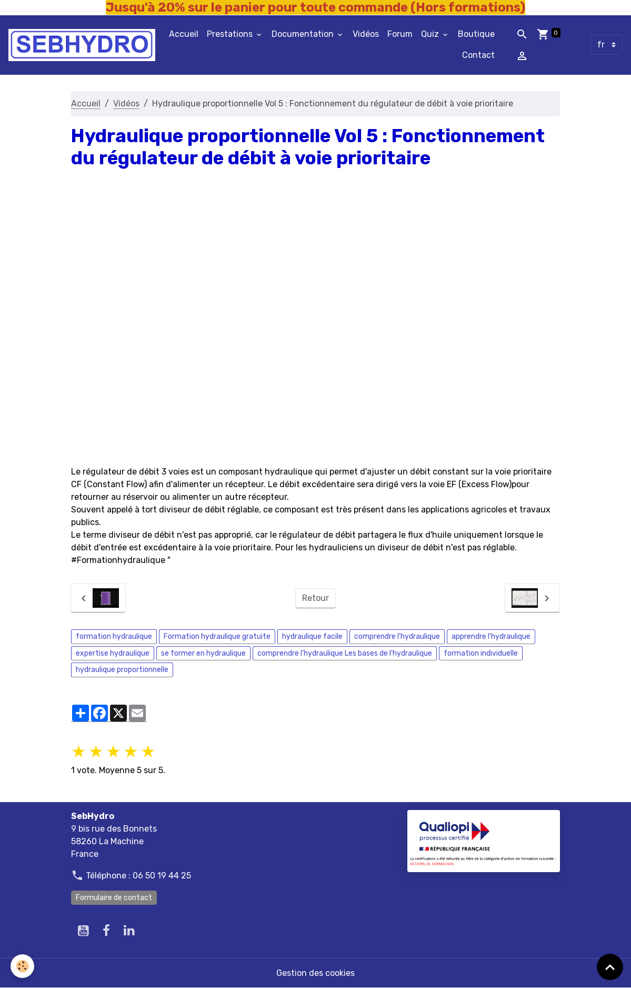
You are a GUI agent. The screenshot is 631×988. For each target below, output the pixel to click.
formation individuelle (481, 653)
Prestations (231, 34)
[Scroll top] (610, 967)
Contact (478, 55)
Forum (400, 34)
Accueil (183, 34)
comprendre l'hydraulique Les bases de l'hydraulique (344, 653)
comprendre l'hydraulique (397, 636)
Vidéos (366, 34)
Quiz (431, 34)
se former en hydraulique (203, 653)
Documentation (304, 34)
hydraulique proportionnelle (122, 669)
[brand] (81, 45)
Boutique (476, 34)
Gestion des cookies (315, 973)
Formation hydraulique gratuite (217, 636)
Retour (315, 598)
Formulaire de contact (114, 897)
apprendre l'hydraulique (491, 636)
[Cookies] (22, 966)
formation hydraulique (114, 636)
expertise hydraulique (112, 653)
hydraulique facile (312, 636)
